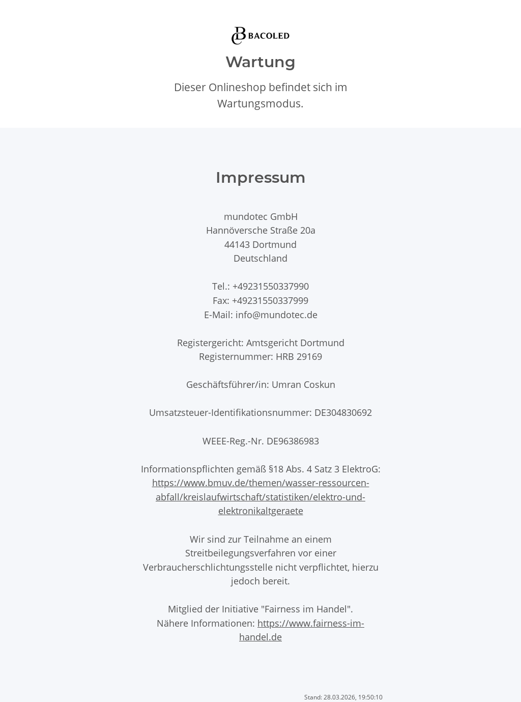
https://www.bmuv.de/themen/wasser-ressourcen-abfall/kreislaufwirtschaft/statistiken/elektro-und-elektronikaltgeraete (260, 496)
